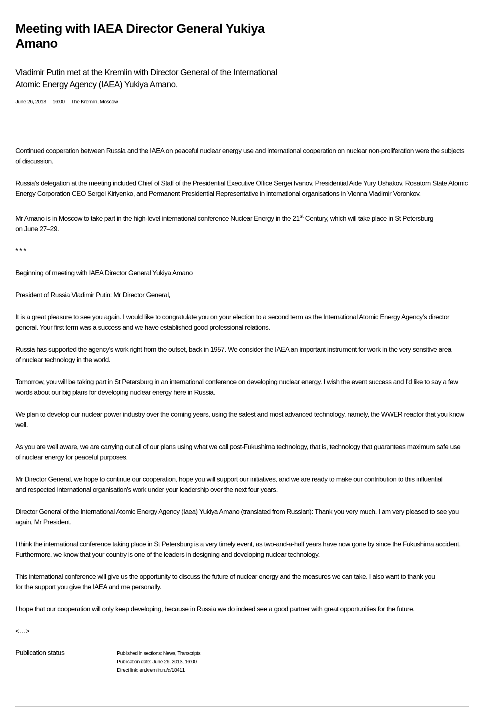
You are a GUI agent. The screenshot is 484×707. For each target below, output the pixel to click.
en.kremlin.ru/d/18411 (162, 670)
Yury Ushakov (382, 183)
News (169, 653)
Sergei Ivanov (293, 183)
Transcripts (188, 653)
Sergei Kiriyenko (110, 193)
